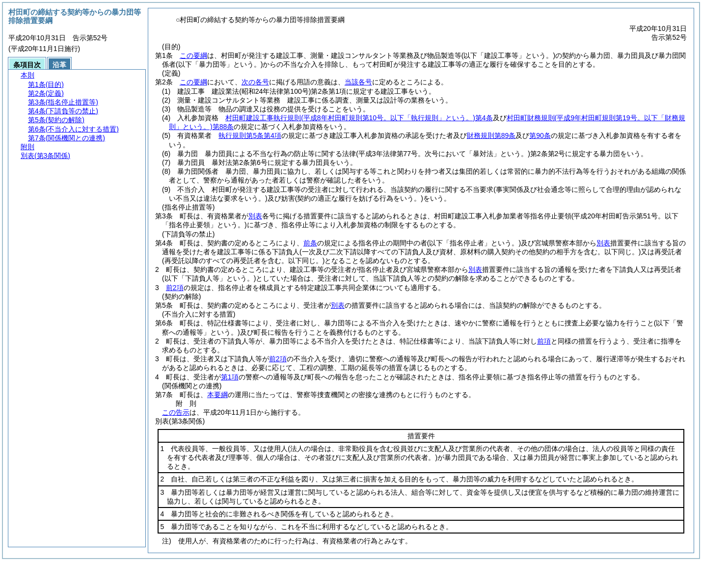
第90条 (540, 135)
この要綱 (193, 55)
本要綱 (217, 395)
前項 (544, 341)
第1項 (230, 377)
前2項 (175, 288)
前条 (310, 243)
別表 (255, 216)
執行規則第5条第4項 (249, 135)
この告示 (175, 412)
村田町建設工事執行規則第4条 (358, 118)
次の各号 (255, 82)
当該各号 (358, 82)
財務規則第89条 (491, 135)
